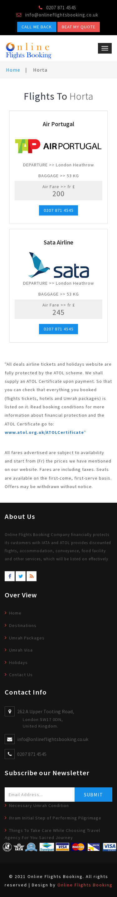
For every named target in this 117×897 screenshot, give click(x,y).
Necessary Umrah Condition (39, 805)
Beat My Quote (78, 27)
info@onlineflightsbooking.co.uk (61, 15)
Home (13, 70)
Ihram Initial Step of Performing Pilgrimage (55, 818)
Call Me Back (37, 27)
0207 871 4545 (59, 210)
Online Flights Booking (85, 885)
